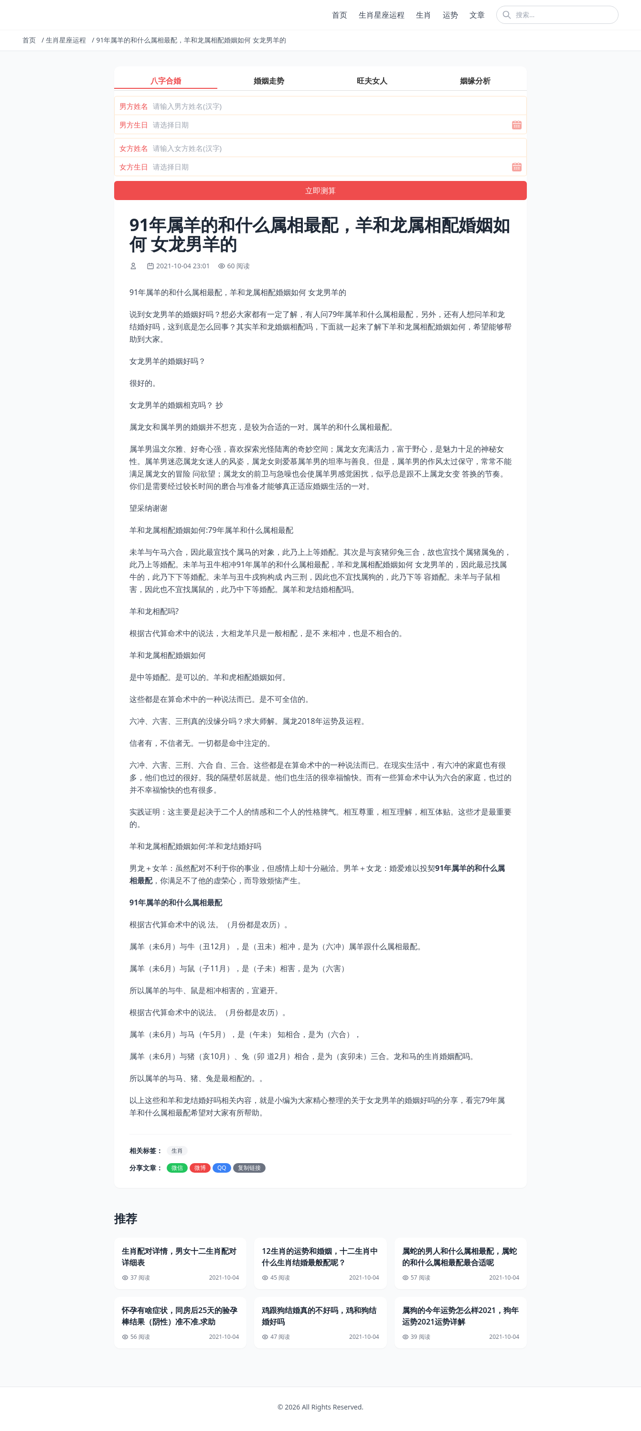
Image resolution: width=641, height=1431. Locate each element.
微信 (177, 1168)
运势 (450, 15)
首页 (339, 15)
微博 (200, 1168)
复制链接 (249, 1168)
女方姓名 (133, 148)
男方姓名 (133, 106)
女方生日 (133, 166)
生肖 (423, 15)
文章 (477, 15)
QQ (221, 1168)
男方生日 (133, 124)
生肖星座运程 (382, 15)
